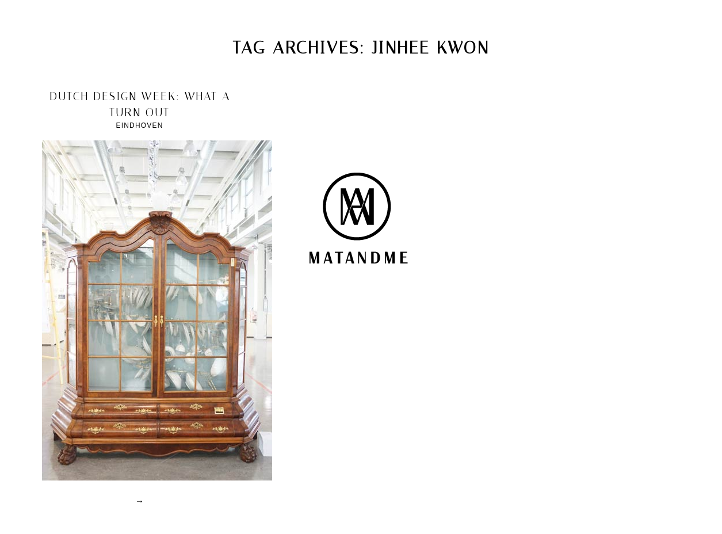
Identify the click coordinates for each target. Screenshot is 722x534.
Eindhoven (139, 125)
